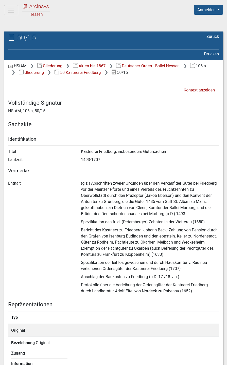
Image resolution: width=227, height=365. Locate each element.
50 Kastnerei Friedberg (78, 72)
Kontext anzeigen (199, 90)
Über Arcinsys (96, 358)
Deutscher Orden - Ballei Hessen (148, 66)
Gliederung (49, 66)
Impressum (210, 358)
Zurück (212, 36)
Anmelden (207, 9)
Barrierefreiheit (172, 358)
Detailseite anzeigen (176, 330)
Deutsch (30, 354)
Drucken (211, 54)
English (11, 354)
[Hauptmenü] (11, 10)
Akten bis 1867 (89, 66)
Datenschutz (133, 358)
